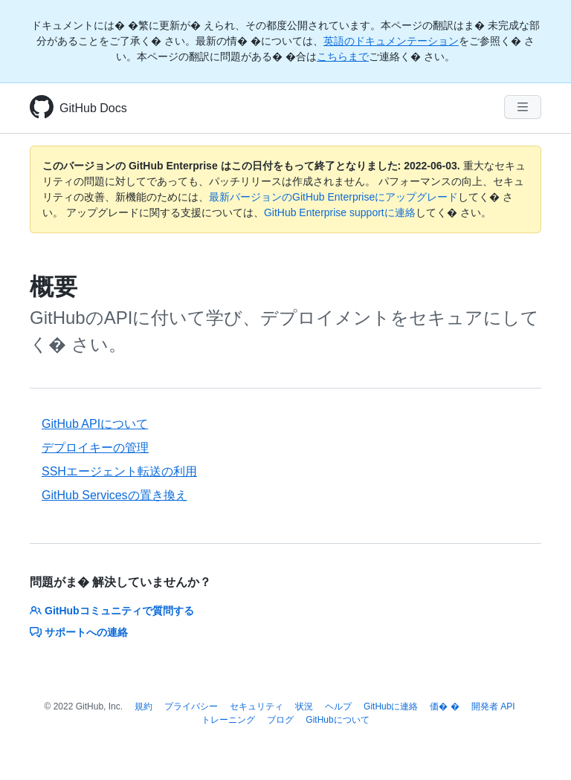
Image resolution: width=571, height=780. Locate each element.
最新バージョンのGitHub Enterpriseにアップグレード (333, 197)
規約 (143, 706)
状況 (304, 706)
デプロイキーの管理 (95, 447)
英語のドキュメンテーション (391, 41)
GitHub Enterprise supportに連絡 (340, 212)
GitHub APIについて (95, 423)
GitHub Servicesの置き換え (114, 495)
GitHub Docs (93, 108)
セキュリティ (256, 706)
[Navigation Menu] (522, 107)
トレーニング (228, 720)
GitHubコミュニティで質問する (112, 611)
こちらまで (343, 56)
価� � (444, 706)
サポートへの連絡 (79, 632)
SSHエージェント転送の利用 (119, 471)
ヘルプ (338, 706)
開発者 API (493, 706)
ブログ (280, 720)
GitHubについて (337, 720)
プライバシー (191, 706)
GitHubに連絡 (391, 706)
